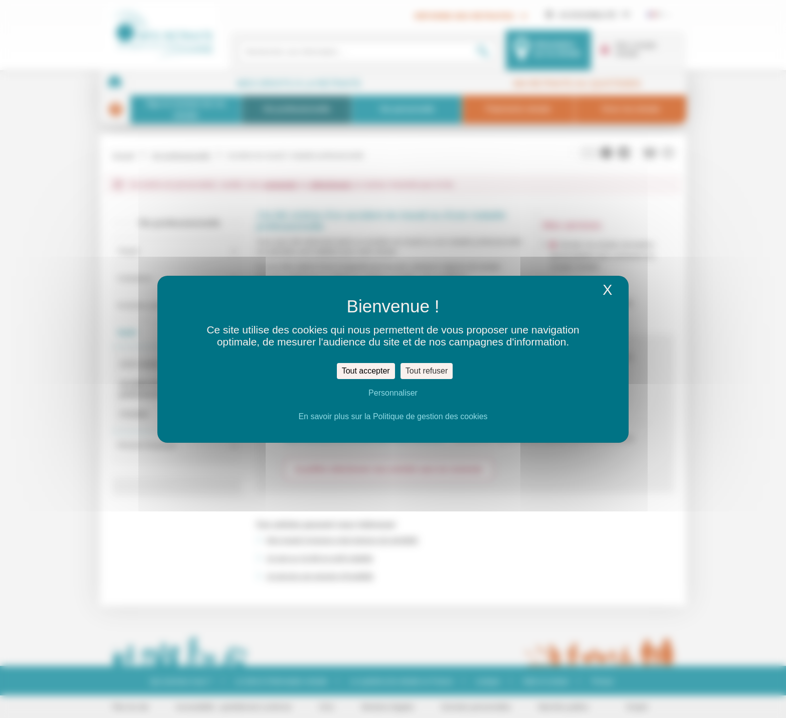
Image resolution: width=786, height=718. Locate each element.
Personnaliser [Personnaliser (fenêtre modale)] (393, 393)
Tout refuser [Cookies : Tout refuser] (427, 371)
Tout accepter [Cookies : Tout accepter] (366, 371)
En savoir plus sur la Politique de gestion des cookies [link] (392, 416)
